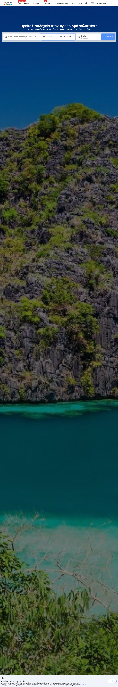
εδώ (84, 685)
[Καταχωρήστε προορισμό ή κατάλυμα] (23, 37)
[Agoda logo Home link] (8, 3)
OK (112, 681)
